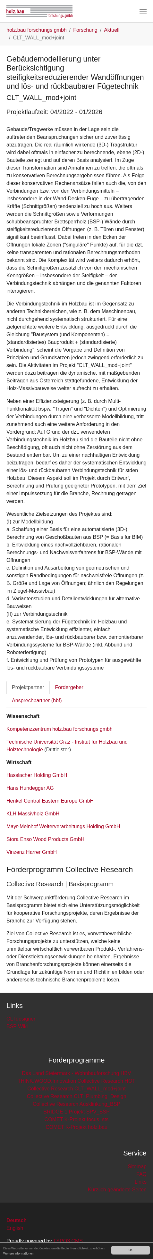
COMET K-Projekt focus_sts (77, 1119)
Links (141, 1182)
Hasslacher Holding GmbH (36, 775)
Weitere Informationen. (18, 1253)
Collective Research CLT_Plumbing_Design (76, 1096)
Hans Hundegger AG (30, 788)
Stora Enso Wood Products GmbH (45, 839)
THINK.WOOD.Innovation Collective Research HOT (76, 1081)
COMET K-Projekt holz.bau (76, 1127)
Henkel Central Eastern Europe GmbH (50, 801)
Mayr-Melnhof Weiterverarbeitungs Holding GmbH (63, 826)
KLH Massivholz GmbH (32, 813)
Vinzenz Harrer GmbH (31, 852)
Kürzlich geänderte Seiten (117, 1189)
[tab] (28, 687)
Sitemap (137, 1166)
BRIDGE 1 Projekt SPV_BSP (76, 1111)
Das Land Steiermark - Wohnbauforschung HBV (76, 1073)
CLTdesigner (20, 1018)
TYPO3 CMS (68, 1241)
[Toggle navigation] (143, 11)
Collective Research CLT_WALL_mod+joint (76, 1088)
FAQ (141, 1174)
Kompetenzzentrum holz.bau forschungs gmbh (59, 729)
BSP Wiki (17, 1026)
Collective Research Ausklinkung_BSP (76, 1104)
